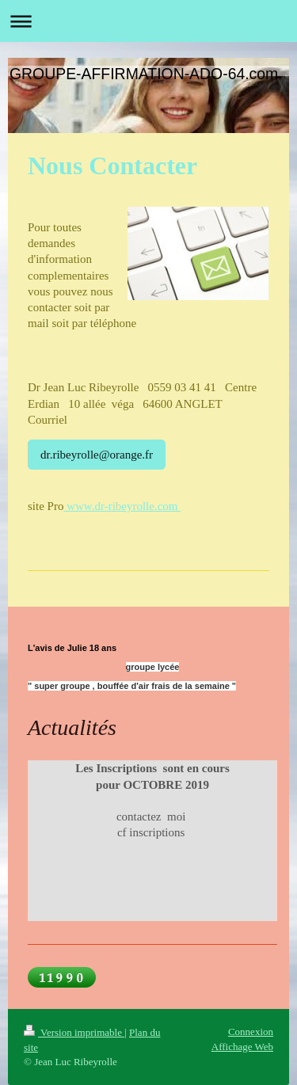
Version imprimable (74, 1032)
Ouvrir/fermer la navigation (148, 21)
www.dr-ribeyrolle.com (122, 506)
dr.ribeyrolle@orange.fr (96, 454)
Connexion (250, 1031)
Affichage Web (242, 1047)
